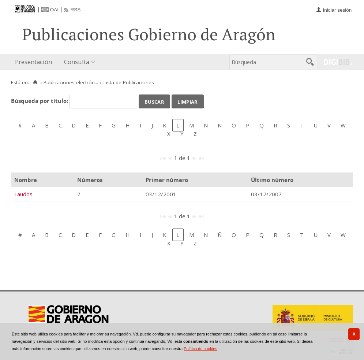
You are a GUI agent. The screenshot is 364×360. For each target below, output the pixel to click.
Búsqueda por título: (40, 100)
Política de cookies (200, 348)
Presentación (33, 61)
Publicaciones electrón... (71, 82)
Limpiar (187, 101)
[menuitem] (35, 62)
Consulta (76, 61)
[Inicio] (35, 82)
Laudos (23, 194)
